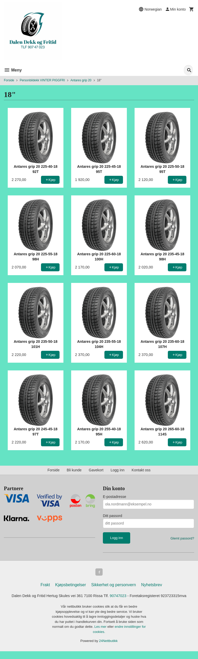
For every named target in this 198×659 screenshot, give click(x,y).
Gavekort (96, 470)
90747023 (135, 597)
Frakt (45, 586)
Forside (9, 80)
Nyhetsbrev (151, 586)
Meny (13, 70)
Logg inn (118, 470)
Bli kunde (74, 470)
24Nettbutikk (108, 648)
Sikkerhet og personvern (113, 586)
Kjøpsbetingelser (70, 586)
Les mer (101, 634)
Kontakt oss (141, 470)
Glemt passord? (182, 538)
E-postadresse (114, 497)
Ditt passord (112, 516)
